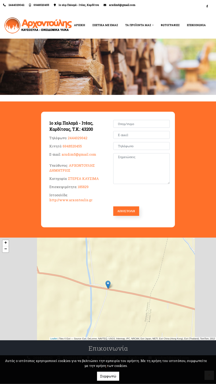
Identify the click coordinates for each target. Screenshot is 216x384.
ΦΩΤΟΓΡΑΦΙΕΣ (170, 25)
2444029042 (16, 5)
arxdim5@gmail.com (122, 5)
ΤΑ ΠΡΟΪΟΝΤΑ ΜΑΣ (138, 25)
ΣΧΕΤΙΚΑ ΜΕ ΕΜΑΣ (105, 25)
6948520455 (41, 5)
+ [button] (5, 244)
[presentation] (145, 195)
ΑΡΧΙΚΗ (79, 25)
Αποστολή (127, 211)
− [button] (5, 250)
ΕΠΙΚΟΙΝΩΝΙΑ (196, 25)
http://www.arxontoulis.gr (70, 200)
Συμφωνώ (108, 376)
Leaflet (53, 339)
